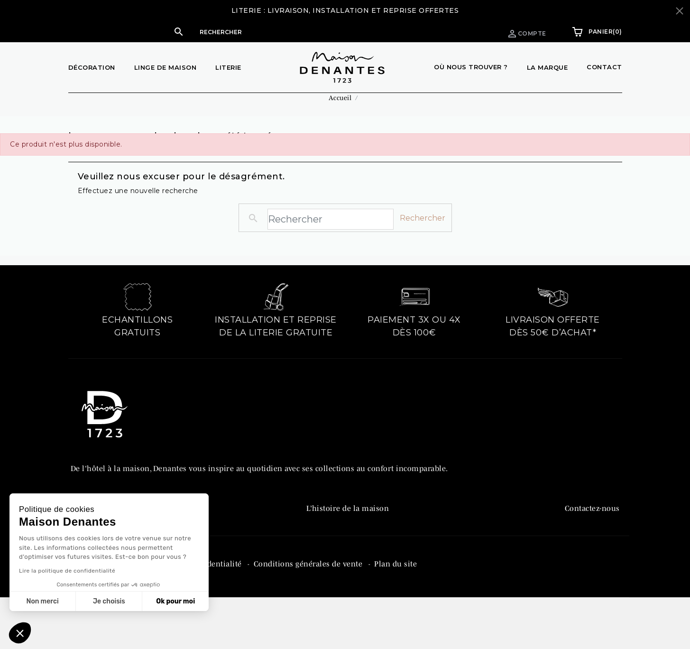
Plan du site (395, 612)
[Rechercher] (285, 32)
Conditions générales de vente (309, 612)
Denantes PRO (331, 536)
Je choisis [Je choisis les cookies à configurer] (109, 601)
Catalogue (324, 556)
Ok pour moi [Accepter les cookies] (175, 601)
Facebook (581, 536)
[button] (276, 32)
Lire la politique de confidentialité (67, 570)
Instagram (583, 556)
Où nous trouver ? (471, 67)
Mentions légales (102, 612)
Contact (604, 67)
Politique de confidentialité (193, 612)
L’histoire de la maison (347, 516)
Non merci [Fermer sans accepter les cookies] (42, 601)
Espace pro (458, 31)
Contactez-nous (592, 516)
